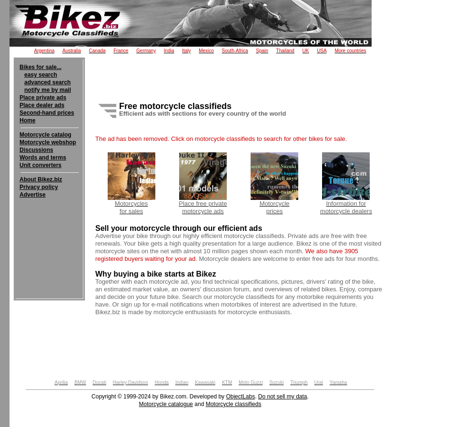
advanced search (47, 82)
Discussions (36, 150)
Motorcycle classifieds (234, 404)
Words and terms (43, 157)
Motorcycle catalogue (166, 404)
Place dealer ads (42, 105)
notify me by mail (47, 90)
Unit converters (40, 165)
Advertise (33, 194)
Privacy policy (39, 187)
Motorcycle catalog (45, 134)
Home (27, 120)
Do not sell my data (282, 396)
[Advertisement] (49, 227)
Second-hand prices (47, 112)
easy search (40, 74)
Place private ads (43, 97)
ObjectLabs (240, 396)
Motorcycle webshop (48, 142)
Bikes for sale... (40, 67)
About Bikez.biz (41, 179)
